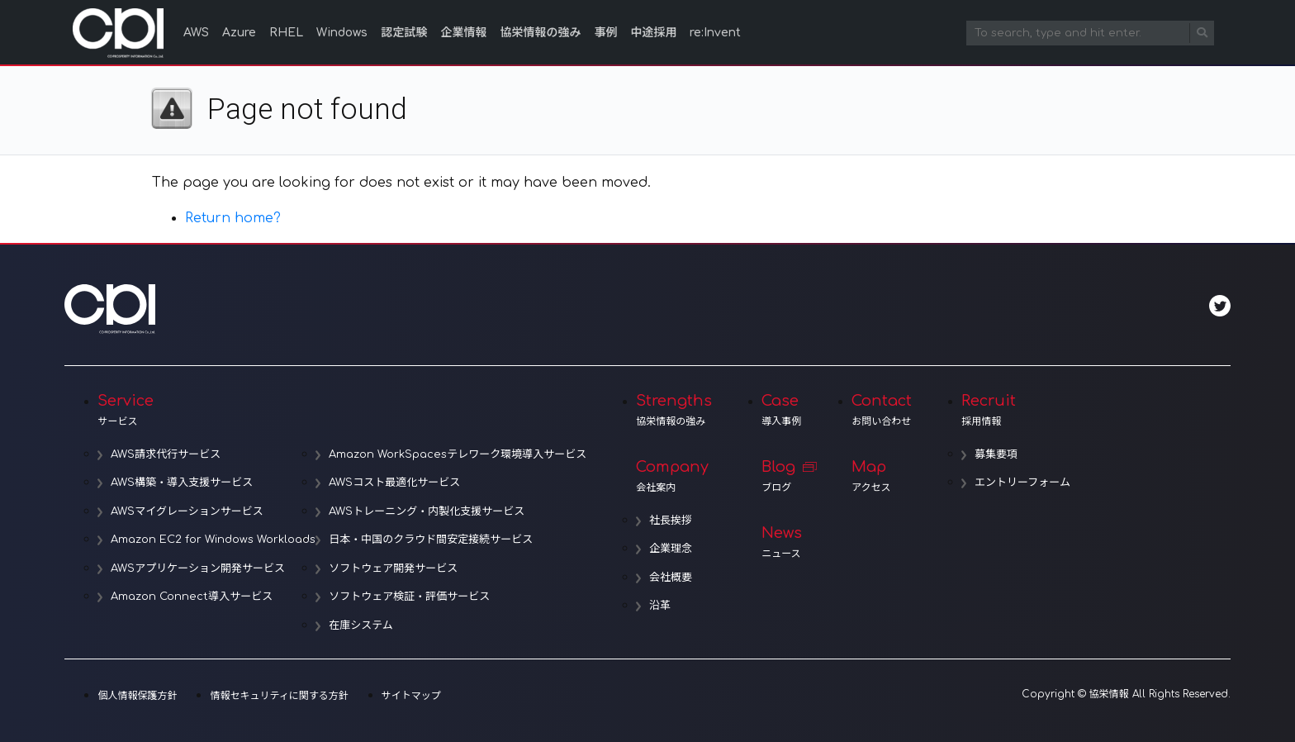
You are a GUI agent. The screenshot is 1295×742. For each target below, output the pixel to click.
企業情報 (463, 32)
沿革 (660, 605)
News (781, 542)
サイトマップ (411, 696)
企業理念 (670, 548)
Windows (342, 32)
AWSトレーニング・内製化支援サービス (426, 511)
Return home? (233, 218)
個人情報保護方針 (137, 696)
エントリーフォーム (1022, 482)
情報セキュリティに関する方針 (279, 696)
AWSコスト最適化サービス (394, 482)
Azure (239, 32)
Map (881, 475)
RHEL (286, 32)
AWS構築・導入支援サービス (182, 482)
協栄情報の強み (540, 32)
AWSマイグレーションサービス (187, 511)
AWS (196, 32)
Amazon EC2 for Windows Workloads (213, 539)
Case (781, 409)
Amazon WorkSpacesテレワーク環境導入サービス (457, 454)
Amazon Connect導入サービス (192, 596)
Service (341, 409)
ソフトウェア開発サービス (393, 568)
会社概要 (670, 577)
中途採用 (653, 32)
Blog (781, 475)
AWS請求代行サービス (166, 454)
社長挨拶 (670, 520)
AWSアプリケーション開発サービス (198, 568)
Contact (881, 409)
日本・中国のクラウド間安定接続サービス (431, 539)
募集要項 (996, 454)
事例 (605, 32)
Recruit (1015, 409)
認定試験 (404, 32)
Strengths (674, 409)
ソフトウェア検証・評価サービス (409, 596)
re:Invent (715, 32)
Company (674, 475)
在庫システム (361, 625)
